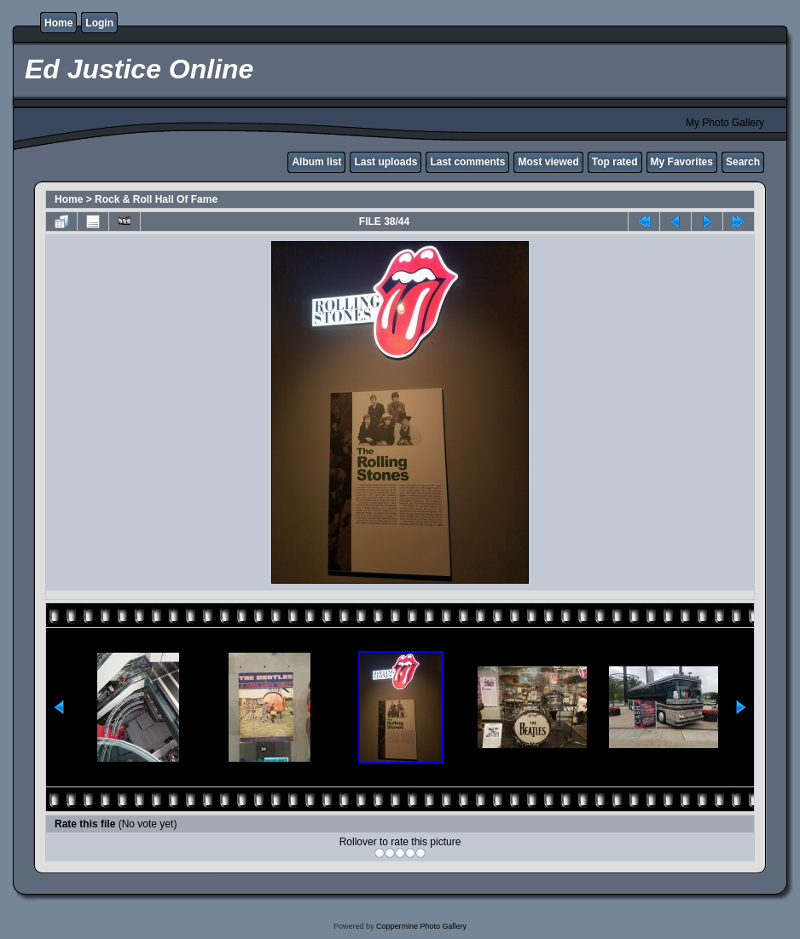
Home (58, 23)
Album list (316, 162)
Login (99, 23)
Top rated (615, 162)
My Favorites (682, 162)
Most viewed (548, 162)
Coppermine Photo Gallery (421, 926)
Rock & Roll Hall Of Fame (156, 199)
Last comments (467, 162)
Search (743, 162)
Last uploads (385, 162)
